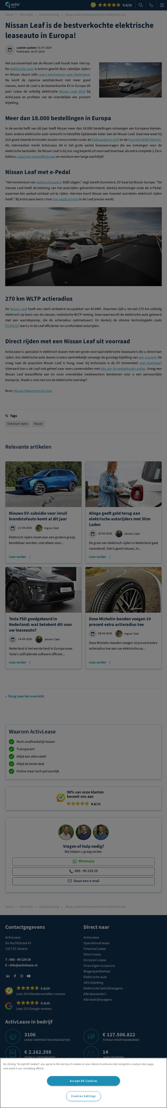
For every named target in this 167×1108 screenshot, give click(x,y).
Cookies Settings (83, 1096)
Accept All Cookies (83, 1081)
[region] (83, 1083)
